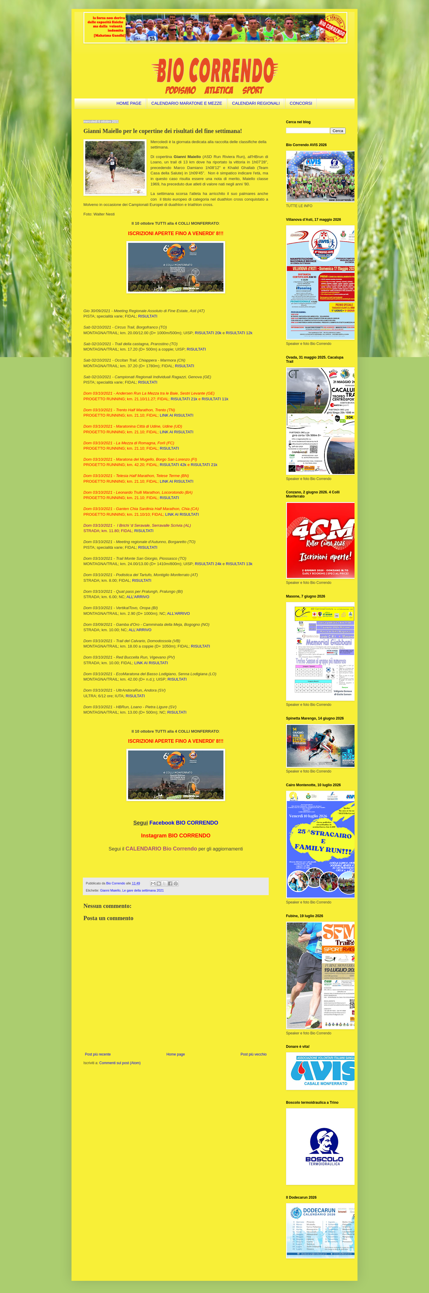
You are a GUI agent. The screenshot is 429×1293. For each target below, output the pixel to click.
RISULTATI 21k (184, 399)
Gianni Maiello (110, 890)
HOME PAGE (129, 103)
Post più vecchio (254, 1054)
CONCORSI (301, 103)
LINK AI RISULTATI (176, 415)
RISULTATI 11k (215, 399)
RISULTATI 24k (208, 564)
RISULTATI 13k (239, 564)
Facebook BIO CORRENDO (184, 823)
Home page (176, 1054)
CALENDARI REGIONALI (256, 103)
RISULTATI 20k (208, 333)
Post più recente (98, 1054)
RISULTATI (147, 316)
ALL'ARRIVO (137, 597)
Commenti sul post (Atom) (120, 1063)
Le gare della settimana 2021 (143, 890)
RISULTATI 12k (239, 333)
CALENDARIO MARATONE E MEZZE (186, 103)
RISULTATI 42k (173, 464)
